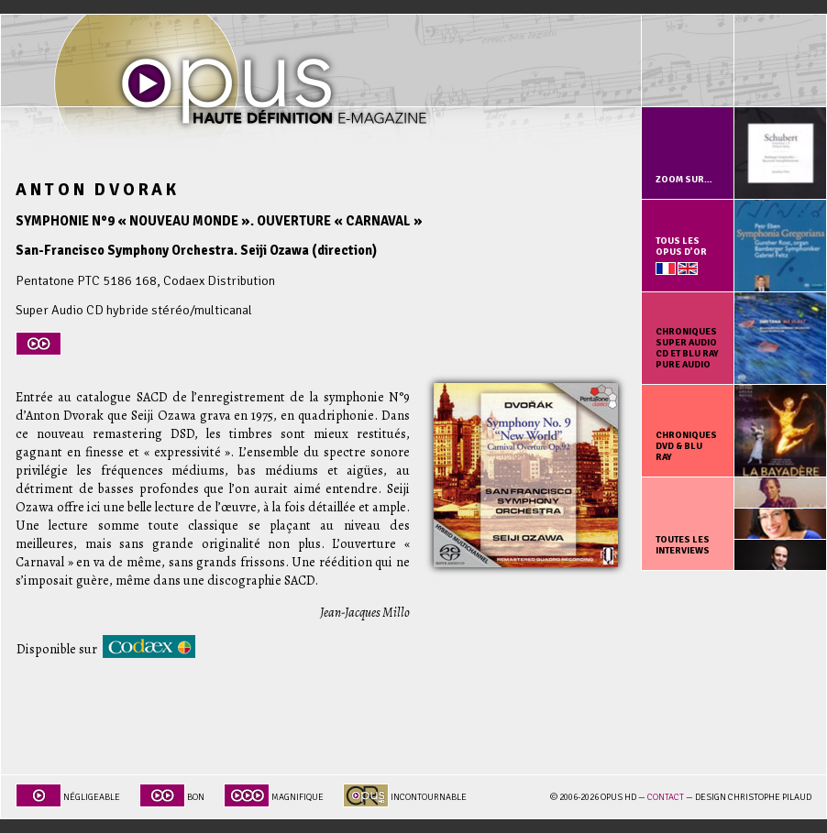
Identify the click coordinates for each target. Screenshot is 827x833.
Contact (665, 797)
